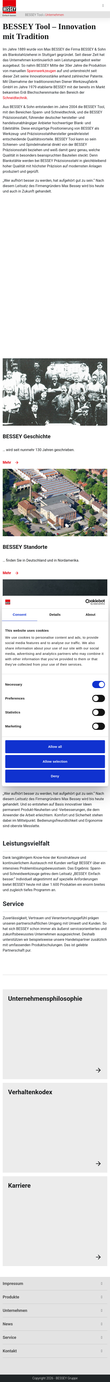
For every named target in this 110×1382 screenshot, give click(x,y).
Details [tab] (55, 614)
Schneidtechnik (15, 98)
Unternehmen (54, 15)
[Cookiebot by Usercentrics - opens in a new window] (85, 602)
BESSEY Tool (34, 15)
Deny (55, 776)
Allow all (55, 747)
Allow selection (55, 761)
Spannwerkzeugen (42, 71)
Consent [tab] (19, 614)
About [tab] (90, 614)
